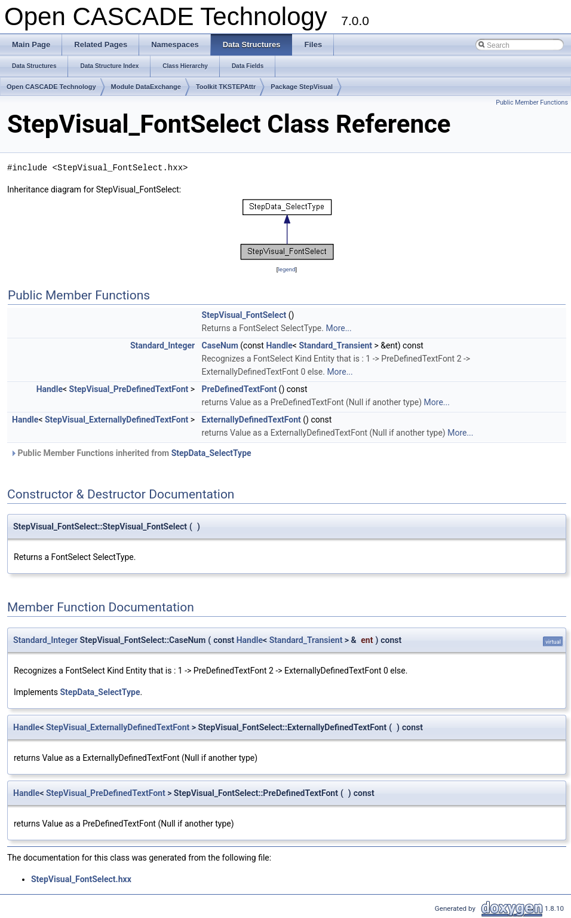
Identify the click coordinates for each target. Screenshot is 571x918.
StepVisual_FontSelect (244, 315)
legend (286, 269)
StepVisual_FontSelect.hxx (81, 879)
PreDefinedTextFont (239, 389)
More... (338, 328)
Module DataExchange (146, 86)
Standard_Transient (335, 345)
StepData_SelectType (211, 453)
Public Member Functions (532, 102)
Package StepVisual (302, 86)
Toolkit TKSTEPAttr (226, 86)
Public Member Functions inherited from (130, 453)
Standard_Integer (162, 345)
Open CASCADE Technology (51, 86)
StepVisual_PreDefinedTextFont (129, 389)
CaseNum (220, 345)
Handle (279, 345)
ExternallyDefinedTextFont (251, 419)
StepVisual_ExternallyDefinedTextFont (116, 419)
